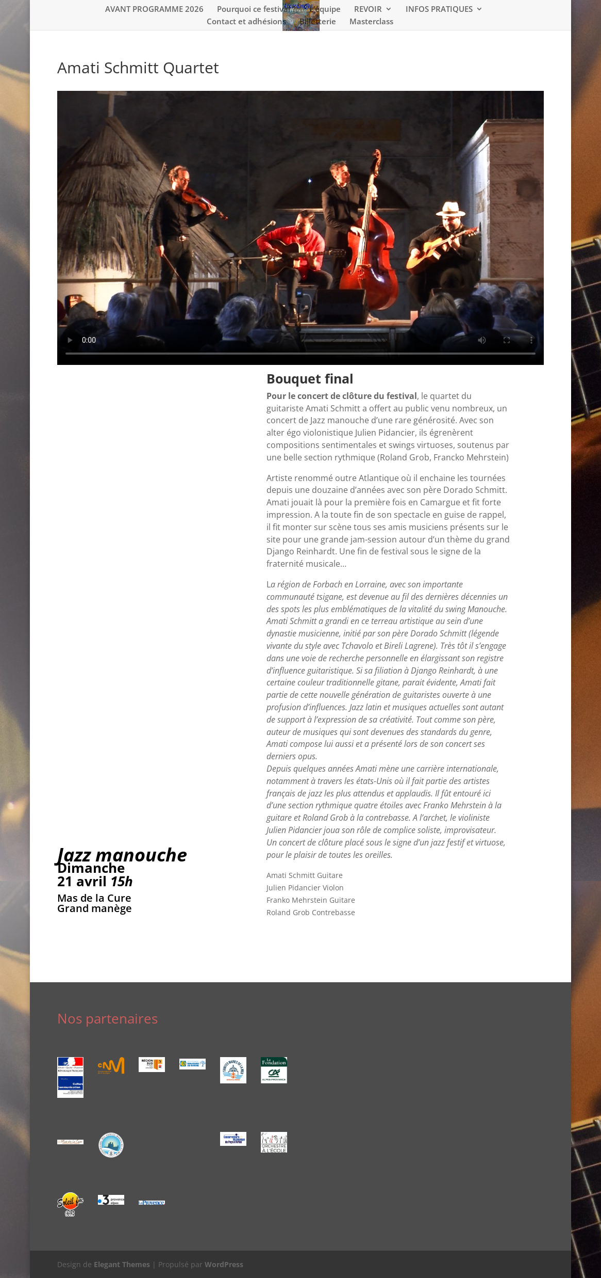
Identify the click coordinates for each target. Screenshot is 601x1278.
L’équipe (325, 9)
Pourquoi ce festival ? (256, 9)
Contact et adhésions (246, 22)
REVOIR (368, 9)
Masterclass (371, 22)
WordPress (224, 1264)
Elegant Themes (122, 1264)
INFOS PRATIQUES (439, 9)
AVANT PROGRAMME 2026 (154, 9)
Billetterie (317, 22)
